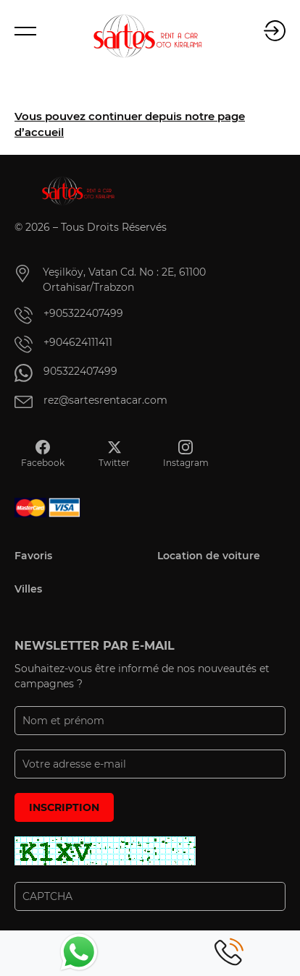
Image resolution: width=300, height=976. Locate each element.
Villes (28, 589)
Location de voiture (208, 555)
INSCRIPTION (64, 807)
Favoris (33, 555)
